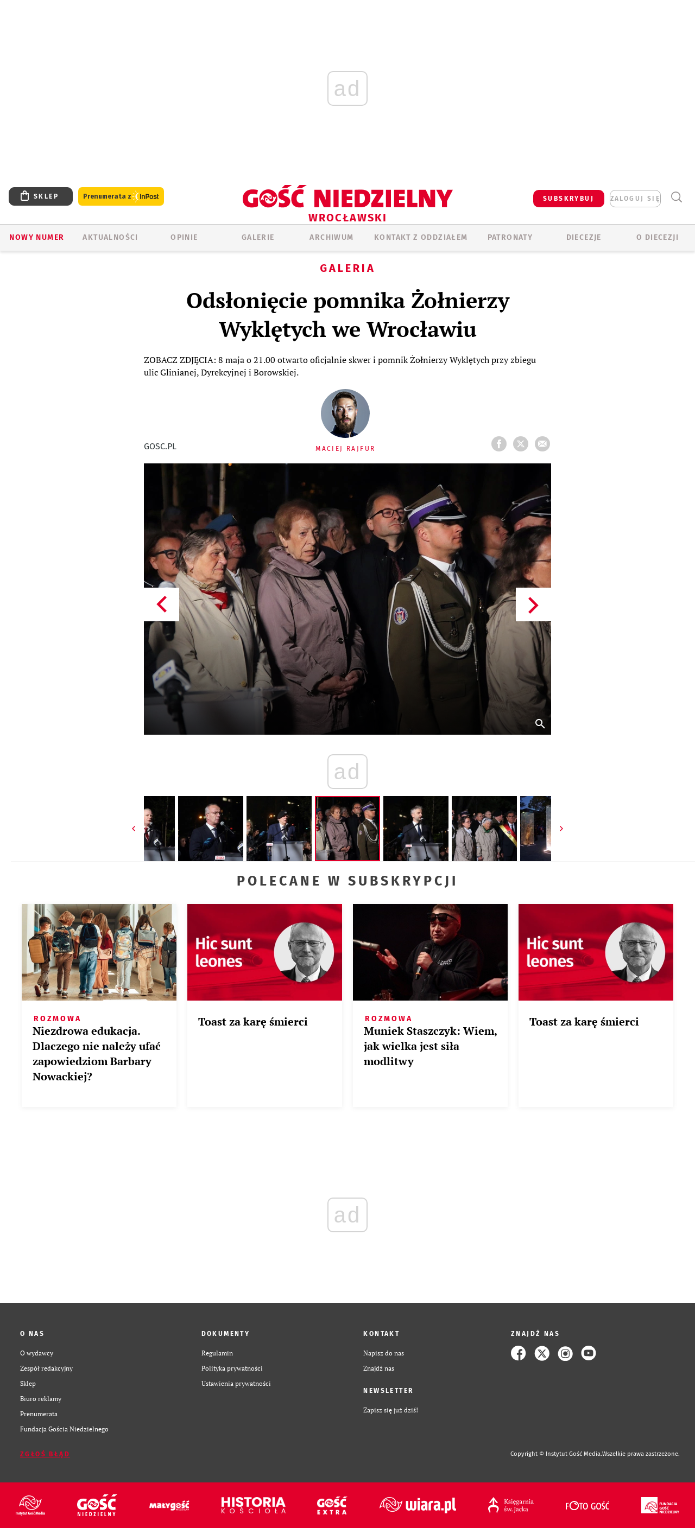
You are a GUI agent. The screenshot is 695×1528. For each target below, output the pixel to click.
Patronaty (510, 237)
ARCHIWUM (331, 237)
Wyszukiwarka (676, 197)
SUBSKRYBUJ (568, 198)
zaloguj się (635, 198)
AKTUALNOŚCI (110, 237)
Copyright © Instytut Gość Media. (556, 1453)
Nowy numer (36, 237)
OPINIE (184, 237)
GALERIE (258, 237)
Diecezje (584, 237)
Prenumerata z (121, 196)
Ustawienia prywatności (236, 1383)
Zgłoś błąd (45, 1454)
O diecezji (657, 237)
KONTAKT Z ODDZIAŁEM (421, 237)
